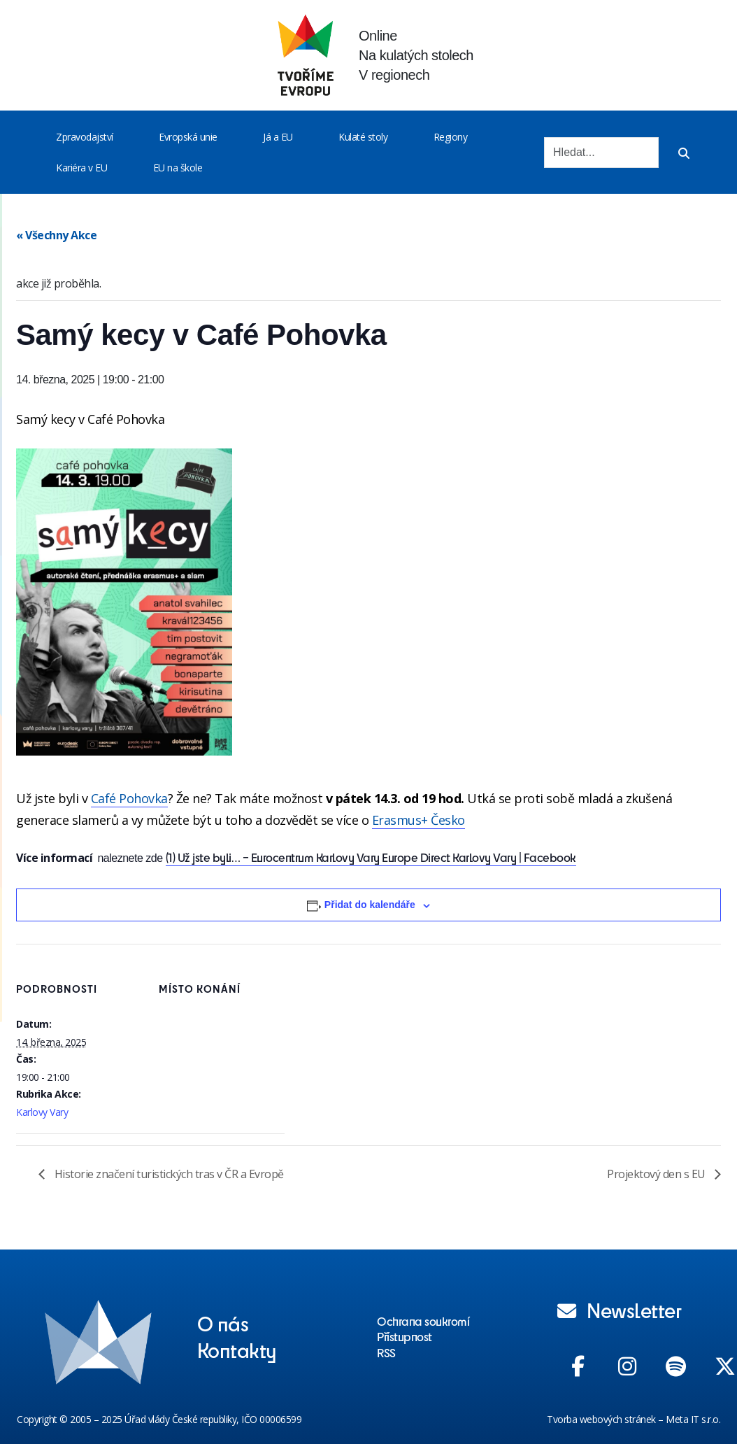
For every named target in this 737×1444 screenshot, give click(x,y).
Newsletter (619, 1310)
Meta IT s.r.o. (693, 1419)
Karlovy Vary (42, 1112)
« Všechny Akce (56, 235)
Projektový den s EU (657, 1174)
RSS (386, 1352)
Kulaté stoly (362, 136)
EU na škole (178, 167)
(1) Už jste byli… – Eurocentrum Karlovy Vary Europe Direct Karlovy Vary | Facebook (371, 857)
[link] (129, 798)
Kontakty (237, 1350)
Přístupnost (404, 1336)
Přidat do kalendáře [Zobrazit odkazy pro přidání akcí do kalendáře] (369, 904)
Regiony (451, 136)
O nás (223, 1323)
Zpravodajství (84, 136)
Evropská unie (188, 136)
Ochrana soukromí (423, 1320)
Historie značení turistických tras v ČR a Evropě (168, 1174)
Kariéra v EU (81, 167)
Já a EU (278, 136)
